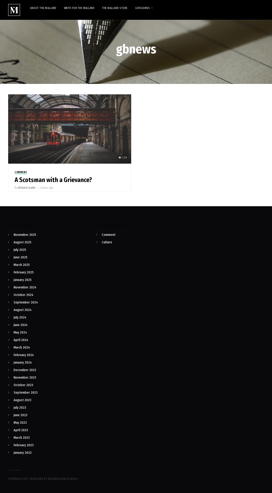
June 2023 (20, 415)
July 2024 (20, 317)
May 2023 (20, 423)
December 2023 (25, 370)
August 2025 (22, 242)
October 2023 (23, 385)
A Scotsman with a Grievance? (53, 180)
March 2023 (22, 438)
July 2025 (20, 250)
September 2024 (26, 302)
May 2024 (20, 332)
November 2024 (25, 287)
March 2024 (22, 347)
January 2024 (23, 362)
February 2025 (24, 272)
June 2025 (20, 257)
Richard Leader (27, 188)
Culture (107, 242)
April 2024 (21, 340)
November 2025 (25, 235)
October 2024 (23, 295)
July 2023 (20, 408)
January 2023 (23, 453)
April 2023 (21, 430)
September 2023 (26, 392)
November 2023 (25, 377)
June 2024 (21, 325)
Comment (21, 172)
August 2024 (23, 310)
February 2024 (24, 355)
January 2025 (23, 280)
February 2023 (24, 445)
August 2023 (22, 400)
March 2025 (22, 265)
